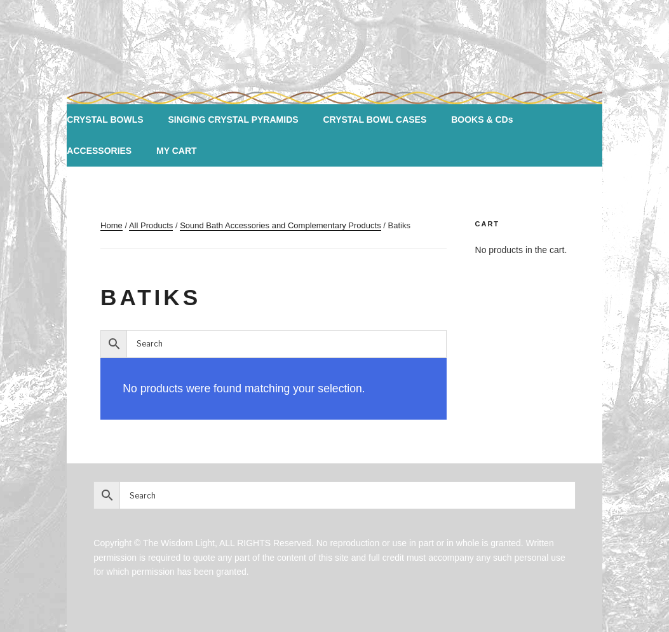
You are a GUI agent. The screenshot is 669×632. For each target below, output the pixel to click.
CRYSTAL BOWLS (105, 119)
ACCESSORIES (99, 151)
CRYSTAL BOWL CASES (374, 119)
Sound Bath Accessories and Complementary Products (280, 225)
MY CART (176, 151)
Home (111, 225)
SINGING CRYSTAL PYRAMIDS (233, 119)
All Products (151, 225)
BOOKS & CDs (482, 119)
